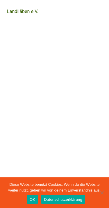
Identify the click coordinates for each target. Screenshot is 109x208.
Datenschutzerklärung (63, 199)
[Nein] (102, 193)
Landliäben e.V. (22, 11)
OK (32, 199)
